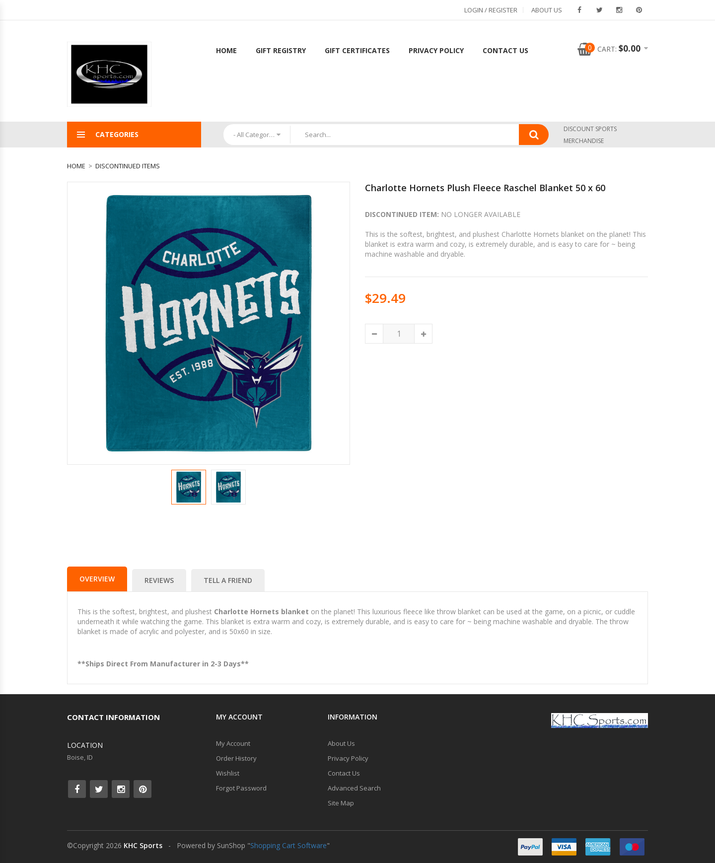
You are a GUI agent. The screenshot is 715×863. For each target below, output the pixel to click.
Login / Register (490, 9)
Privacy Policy (436, 50)
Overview (97, 578)
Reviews (159, 580)
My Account (233, 743)
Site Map (341, 802)
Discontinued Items (127, 165)
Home (226, 50)
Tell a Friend (228, 580)
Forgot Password (241, 788)
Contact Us (505, 50)
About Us (546, 9)
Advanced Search (354, 788)
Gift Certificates (357, 50)
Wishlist (227, 773)
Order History (236, 758)
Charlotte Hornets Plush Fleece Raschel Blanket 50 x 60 (485, 188)
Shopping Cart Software (288, 845)
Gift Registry (281, 50)
